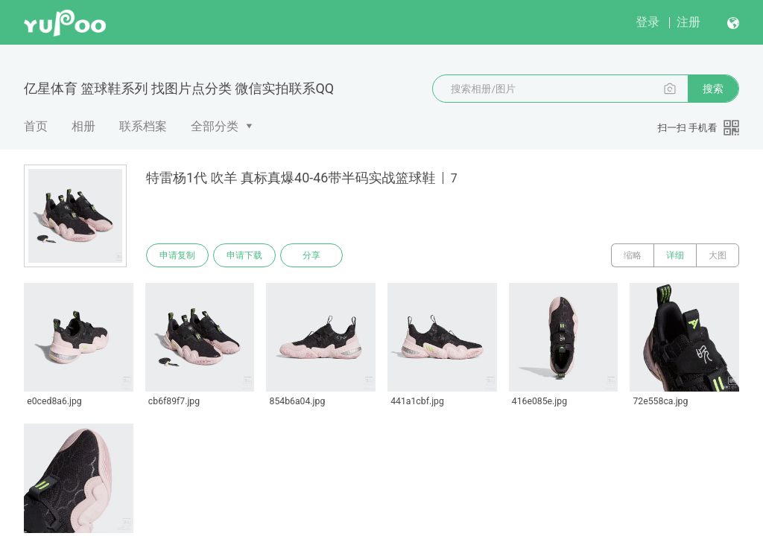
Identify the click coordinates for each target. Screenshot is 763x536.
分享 (311, 255)
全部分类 (214, 126)
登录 (647, 22)
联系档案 (143, 126)
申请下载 (244, 255)
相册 (83, 126)
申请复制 (177, 255)
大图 (717, 255)
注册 (688, 22)
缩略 (633, 255)
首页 (36, 126)
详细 (675, 255)
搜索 (713, 89)
